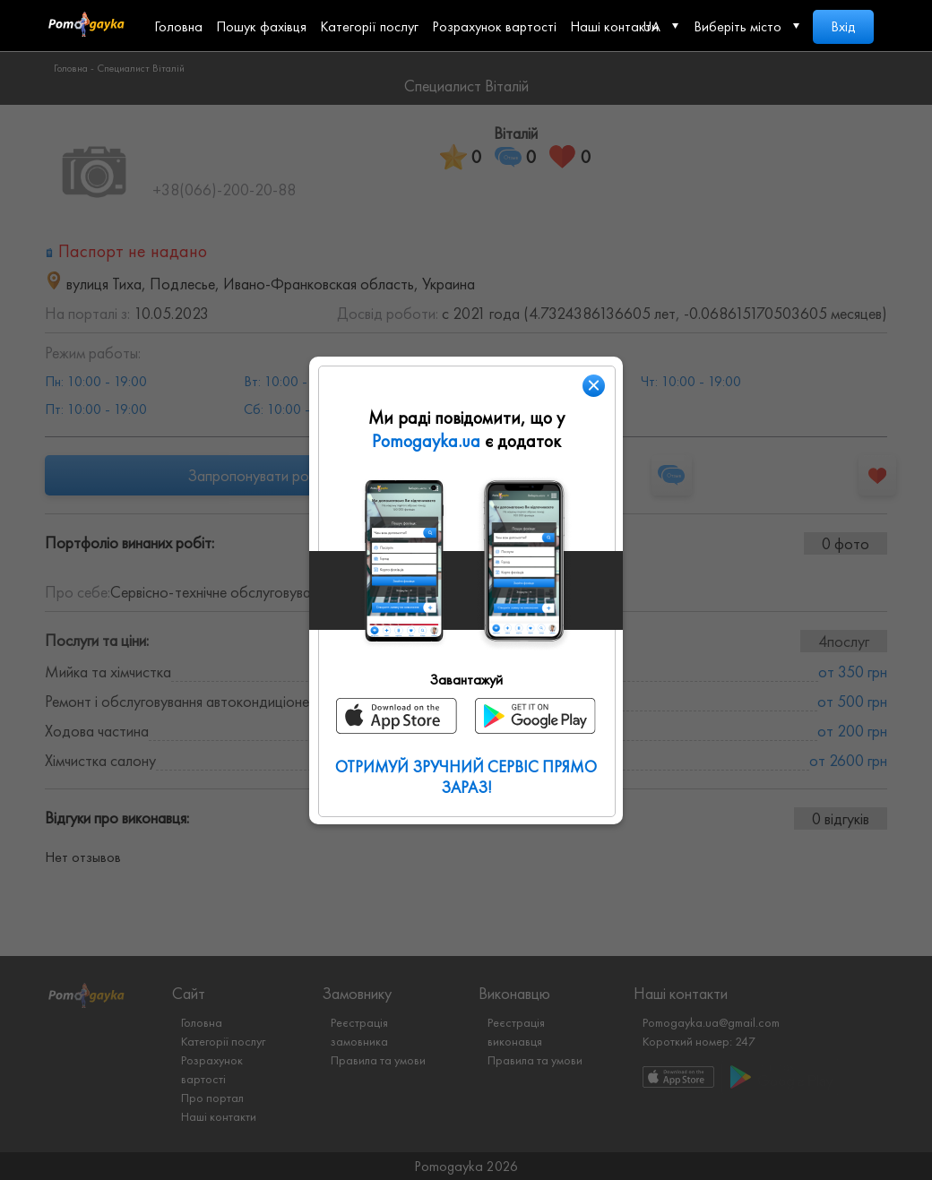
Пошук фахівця (261, 26)
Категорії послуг (369, 26)
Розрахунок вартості (494, 26)
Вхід (843, 26)
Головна (178, 26)
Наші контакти (614, 26)
